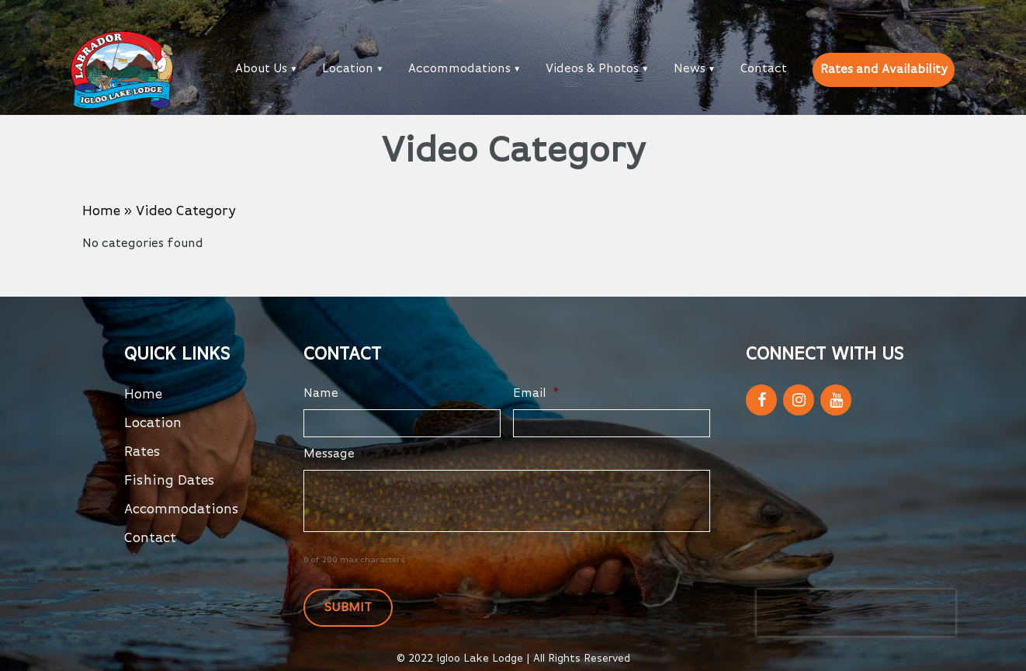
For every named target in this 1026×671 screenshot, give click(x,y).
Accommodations (459, 69)
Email (536, 394)
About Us (261, 69)
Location (347, 69)
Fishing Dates (169, 481)
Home (101, 211)
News (689, 69)
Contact (763, 69)
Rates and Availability (883, 70)
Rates (142, 452)
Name (320, 394)
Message (329, 454)
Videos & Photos (592, 69)
